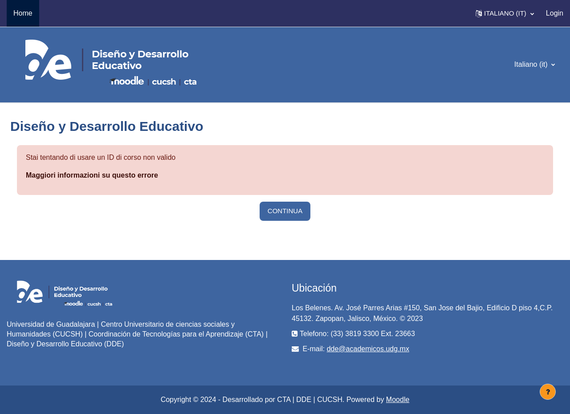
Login (554, 13)
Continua (285, 211)
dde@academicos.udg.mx (368, 349)
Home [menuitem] (23, 13)
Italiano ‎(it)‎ (532, 64)
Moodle (397, 399)
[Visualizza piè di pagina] (548, 392)
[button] (504, 13)
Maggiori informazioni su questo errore (92, 175)
